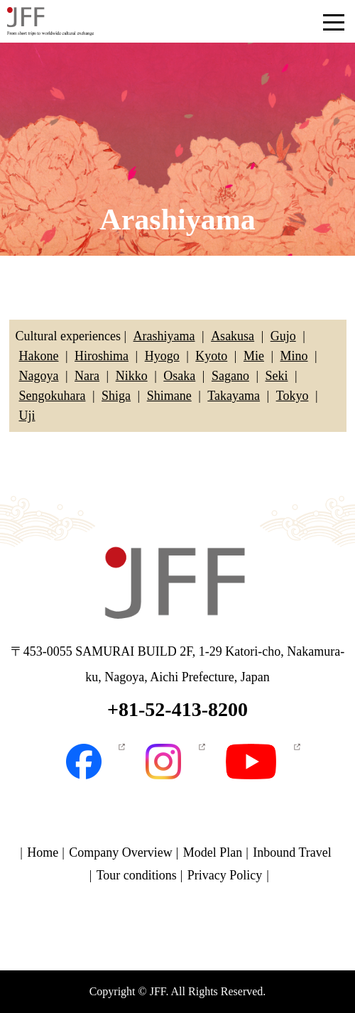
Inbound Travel (292, 852)
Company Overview (120, 852)
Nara (87, 376)
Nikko (132, 376)
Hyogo (162, 356)
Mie (254, 356)
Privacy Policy (225, 875)
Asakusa (232, 336)
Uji (27, 415)
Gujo (283, 336)
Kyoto (211, 356)
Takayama (233, 396)
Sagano (230, 376)
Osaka (179, 376)
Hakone (39, 356)
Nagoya (39, 376)
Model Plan (213, 852)
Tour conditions (137, 875)
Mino (294, 356)
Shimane (169, 396)
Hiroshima (102, 356)
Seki (277, 376)
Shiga (116, 396)
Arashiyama (164, 336)
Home (42, 852)
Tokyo (292, 396)
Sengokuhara (52, 396)
